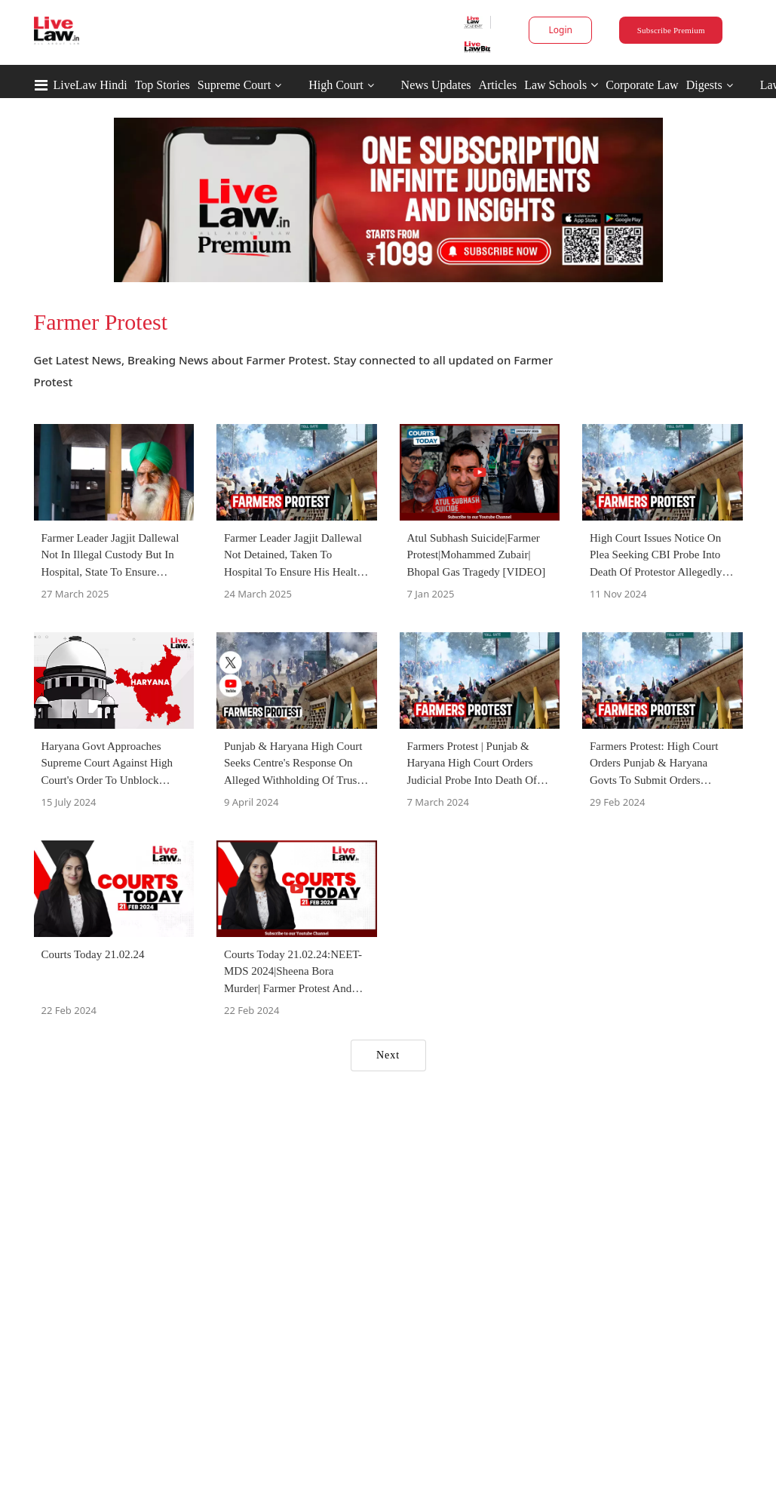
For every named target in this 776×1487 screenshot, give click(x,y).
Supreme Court (234, 84)
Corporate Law (642, 84)
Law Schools (561, 84)
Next (388, 1055)
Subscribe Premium (671, 30)
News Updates (436, 84)
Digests (704, 84)
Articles (497, 84)
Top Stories (162, 84)
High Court (335, 84)
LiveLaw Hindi (90, 84)
